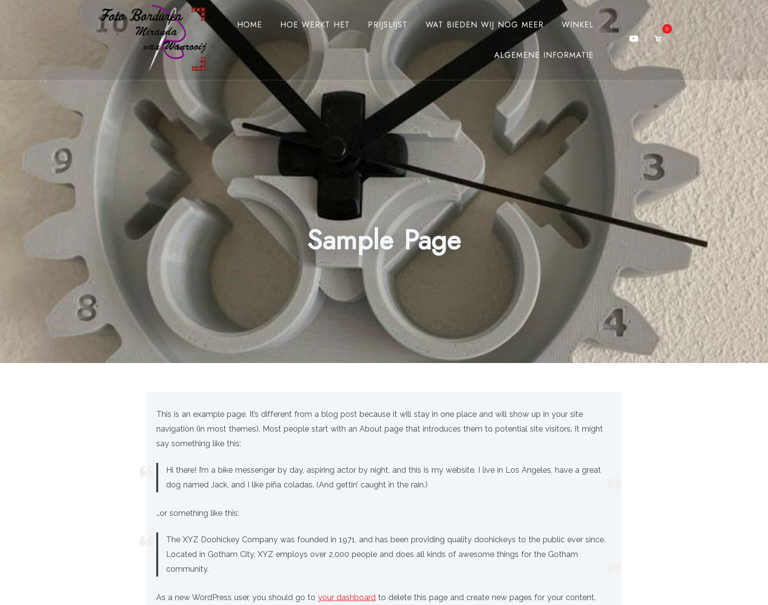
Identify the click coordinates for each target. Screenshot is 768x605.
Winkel (578, 24)
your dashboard (347, 597)
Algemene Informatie (544, 55)
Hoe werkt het (315, 24)
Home (249, 24)
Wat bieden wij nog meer (485, 24)
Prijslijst (388, 24)
